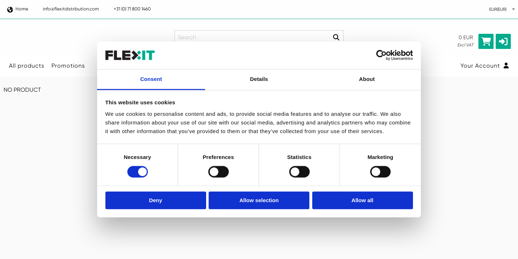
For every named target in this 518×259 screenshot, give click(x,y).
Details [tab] (259, 79)
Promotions (68, 65)
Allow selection (258, 200)
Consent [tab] (151, 79)
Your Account (484, 65)
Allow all (362, 200)
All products (26, 65)
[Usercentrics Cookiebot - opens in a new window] (381, 55)
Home (17, 9)
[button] (503, 41)
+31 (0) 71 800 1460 (132, 9)
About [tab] (367, 79)
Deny (155, 200)
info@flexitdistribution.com (71, 9)
